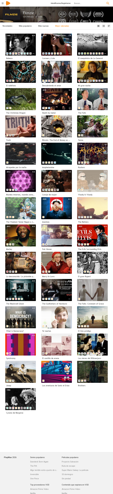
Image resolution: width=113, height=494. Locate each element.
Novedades (7, 26)
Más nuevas (43, 26)
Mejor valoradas (62, 26)
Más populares (25, 26)
